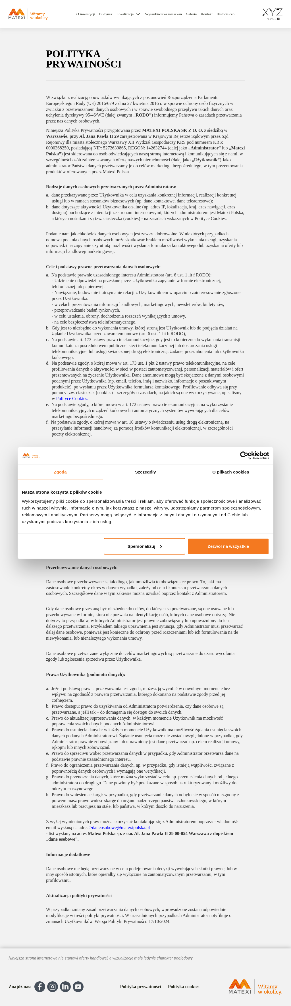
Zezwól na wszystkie (228, 546)
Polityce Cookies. (72, 398)
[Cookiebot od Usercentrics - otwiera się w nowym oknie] (244, 455)
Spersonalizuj (145, 546)
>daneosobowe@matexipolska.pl (120, 827)
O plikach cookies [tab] (230, 472)
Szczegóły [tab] (145, 472)
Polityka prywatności (140, 987)
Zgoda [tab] (60, 472)
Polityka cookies (183, 987)
